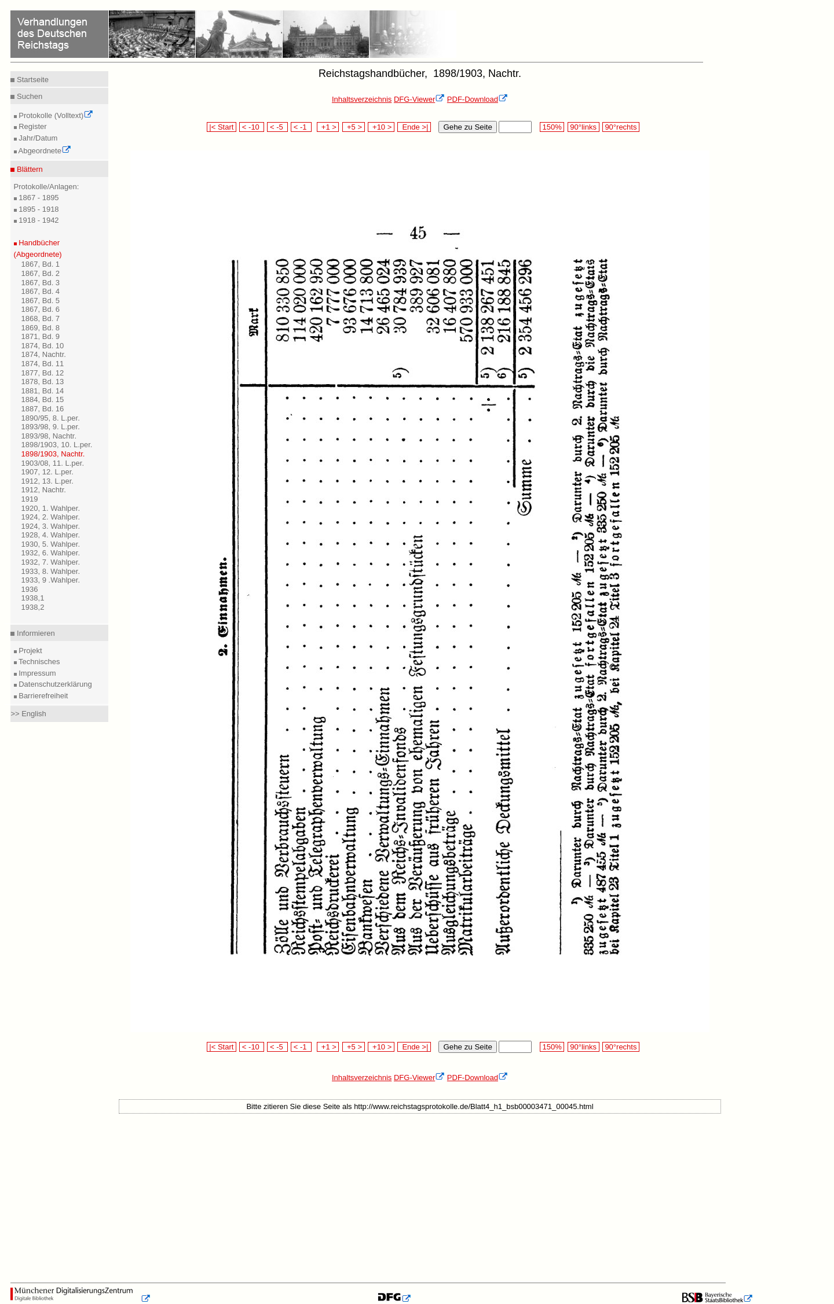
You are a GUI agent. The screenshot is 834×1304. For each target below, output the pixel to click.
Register (32, 126)
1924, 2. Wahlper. (50, 517)
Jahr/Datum (37, 138)
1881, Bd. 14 (42, 390)
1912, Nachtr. (43, 489)
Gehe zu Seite (467, 127)
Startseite (31, 79)
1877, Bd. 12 (42, 373)
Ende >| (414, 127)
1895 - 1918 (38, 209)
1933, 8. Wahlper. (50, 571)
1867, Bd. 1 (40, 264)
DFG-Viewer (419, 99)
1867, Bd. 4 (40, 291)
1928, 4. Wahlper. (50, 535)
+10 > (381, 127)
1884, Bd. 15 (42, 399)
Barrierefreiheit (42, 695)
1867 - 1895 (38, 197)
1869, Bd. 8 (40, 327)
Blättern (28, 169)
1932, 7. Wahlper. (50, 562)
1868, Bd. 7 (40, 318)
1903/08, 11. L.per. (52, 463)
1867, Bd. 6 (40, 309)
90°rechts (621, 127)
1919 (29, 499)
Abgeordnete (44, 150)
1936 (29, 589)
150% (552, 127)
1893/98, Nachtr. (48, 436)
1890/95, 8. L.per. (50, 418)
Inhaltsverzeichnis (362, 99)
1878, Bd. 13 (42, 381)
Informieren (34, 633)
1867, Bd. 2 (40, 273)
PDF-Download (477, 99)
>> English (28, 713)
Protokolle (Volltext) (55, 115)
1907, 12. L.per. (47, 471)
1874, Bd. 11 (42, 363)
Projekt (29, 650)
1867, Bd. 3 (40, 282)
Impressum (36, 673)
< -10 (252, 127)
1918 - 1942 (38, 220)
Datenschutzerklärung (54, 684)
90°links (583, 127)
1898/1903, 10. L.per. (57, 444)
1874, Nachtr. (43, 354)
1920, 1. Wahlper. (50, 508)
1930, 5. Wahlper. (50, 544)
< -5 (277, 127)
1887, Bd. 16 (42, 408)
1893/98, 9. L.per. (50, 426)
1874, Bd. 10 (42, 345)
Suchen (28, 96)
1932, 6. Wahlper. (50, 552)
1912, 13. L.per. (47, 481)
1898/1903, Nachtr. (53, 454)
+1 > (328, 127)
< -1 (301, 127)
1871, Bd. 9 (40, 336)
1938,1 (33, 598)
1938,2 (33, 607)
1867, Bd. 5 (40, 300)
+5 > (353, 127)
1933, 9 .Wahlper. (50, 580)
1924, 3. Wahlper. (50, 526)
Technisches (38, 661)
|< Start (221, 127)
